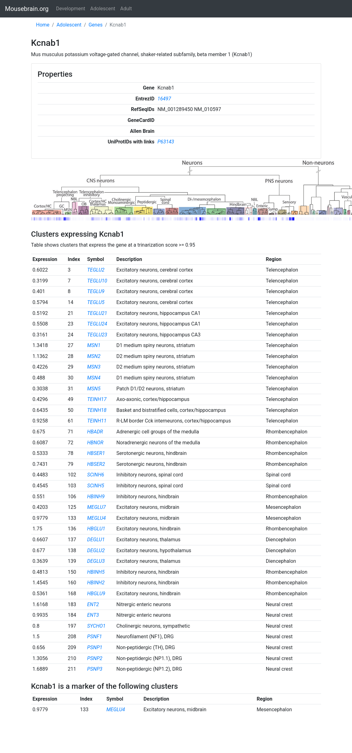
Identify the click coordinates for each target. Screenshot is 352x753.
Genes (96, 25)
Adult (126, 9)
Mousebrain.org (27, 8)
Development (70, 9)
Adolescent (102, 9)
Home (43, 25)
